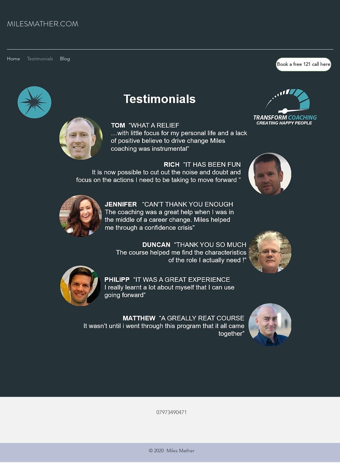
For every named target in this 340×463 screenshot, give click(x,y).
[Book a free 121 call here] (303, 64)
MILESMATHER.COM (42, 23)
